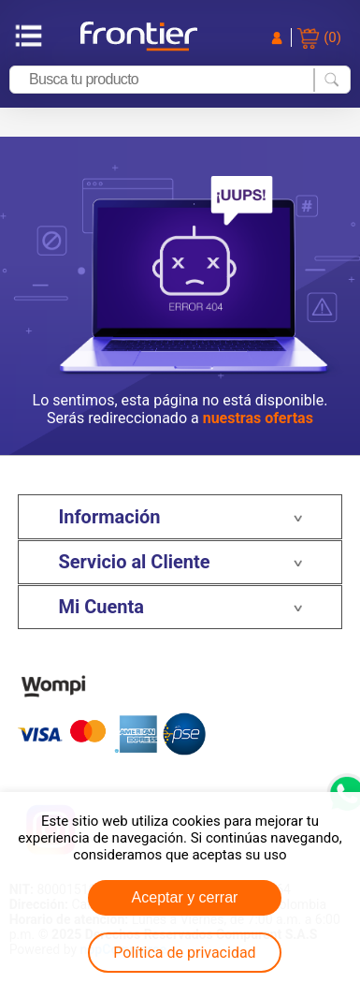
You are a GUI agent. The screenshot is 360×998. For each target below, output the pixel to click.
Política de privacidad (184, 952)
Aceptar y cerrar (185, 897)
